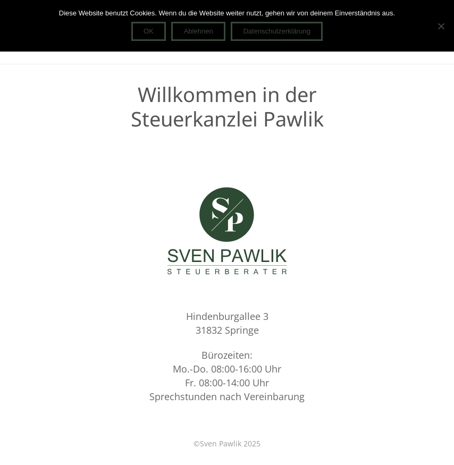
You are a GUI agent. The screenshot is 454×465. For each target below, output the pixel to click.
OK (149, 31)
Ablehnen (198, 31)
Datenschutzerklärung (276, 31)
